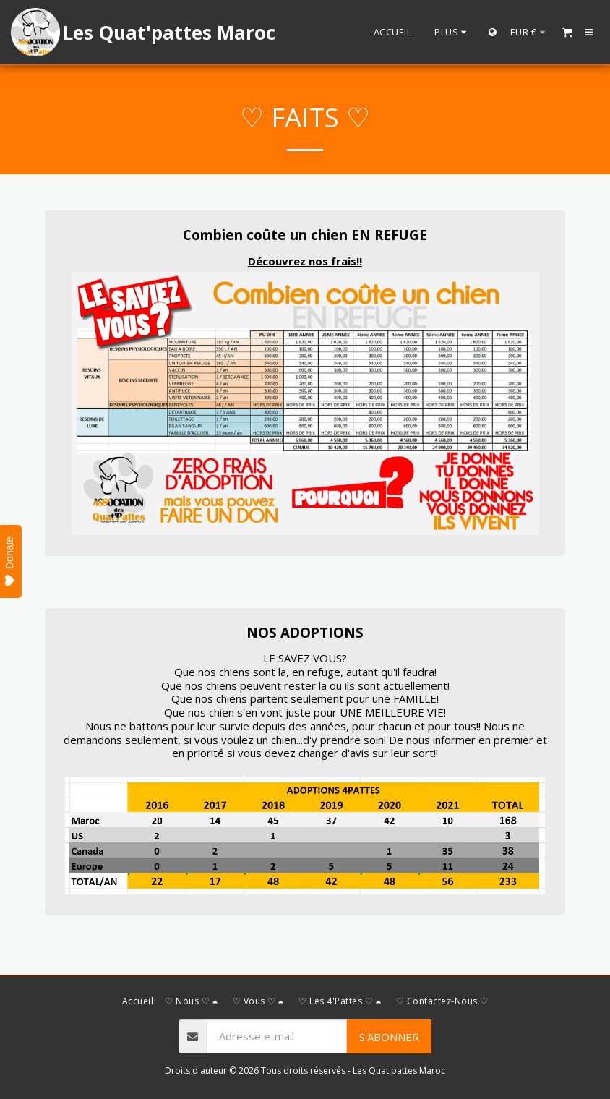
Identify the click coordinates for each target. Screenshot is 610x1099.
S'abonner (389, 1037)
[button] (567, 32)
